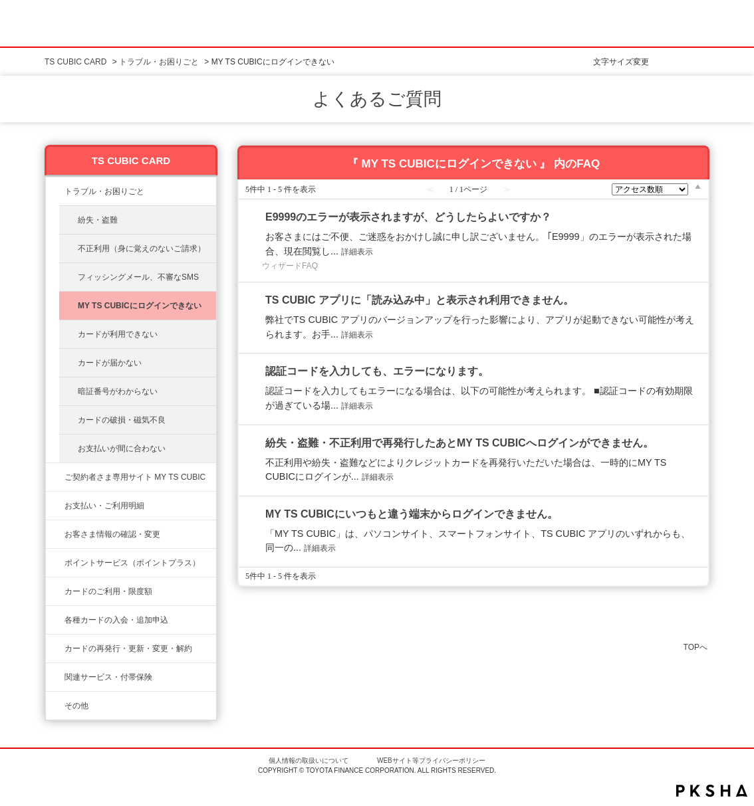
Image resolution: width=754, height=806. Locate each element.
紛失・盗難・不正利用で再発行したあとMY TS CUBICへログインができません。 (459, 443)
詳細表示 (357, 252)
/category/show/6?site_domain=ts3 (55, 620)
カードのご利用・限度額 (108, 591)
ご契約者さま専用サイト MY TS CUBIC (134, 477)
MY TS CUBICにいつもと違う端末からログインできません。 (411, 514)
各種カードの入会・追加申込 (116, 620)
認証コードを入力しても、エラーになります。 (377, 371)
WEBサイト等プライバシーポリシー (431, 760)
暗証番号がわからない (118, 391)
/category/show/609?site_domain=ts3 (55, 649)
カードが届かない (110, 362)
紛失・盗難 (98, 220)
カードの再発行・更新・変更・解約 (128, 648)
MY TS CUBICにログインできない (139, 305)
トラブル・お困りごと (159, 61)
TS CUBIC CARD (75, 61)
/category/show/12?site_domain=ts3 (55, 563)
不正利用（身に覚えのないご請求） (141, 248)
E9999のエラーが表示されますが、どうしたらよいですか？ (408, 217)
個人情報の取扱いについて (308, 760)
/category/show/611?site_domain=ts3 (55, 706)
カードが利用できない (118, 334)
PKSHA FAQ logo (711, 790)
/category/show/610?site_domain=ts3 (55, 677)
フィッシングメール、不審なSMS (138, 277)
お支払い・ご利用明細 (104, 505)
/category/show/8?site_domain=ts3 (55, 591)
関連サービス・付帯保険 (108, 677)
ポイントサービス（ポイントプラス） (132, 562)
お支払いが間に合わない (122, 448)
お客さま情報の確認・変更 (112, 534)
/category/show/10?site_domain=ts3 (55, 477)
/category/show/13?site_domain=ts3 (55, 506)
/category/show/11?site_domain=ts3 (55, 191)
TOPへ (695, 647)
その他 (76, 705)
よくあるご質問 (377, 99)
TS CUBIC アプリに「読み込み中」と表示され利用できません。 (419, 300)
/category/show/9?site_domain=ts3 (55, 534)
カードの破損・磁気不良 (122, 420)
